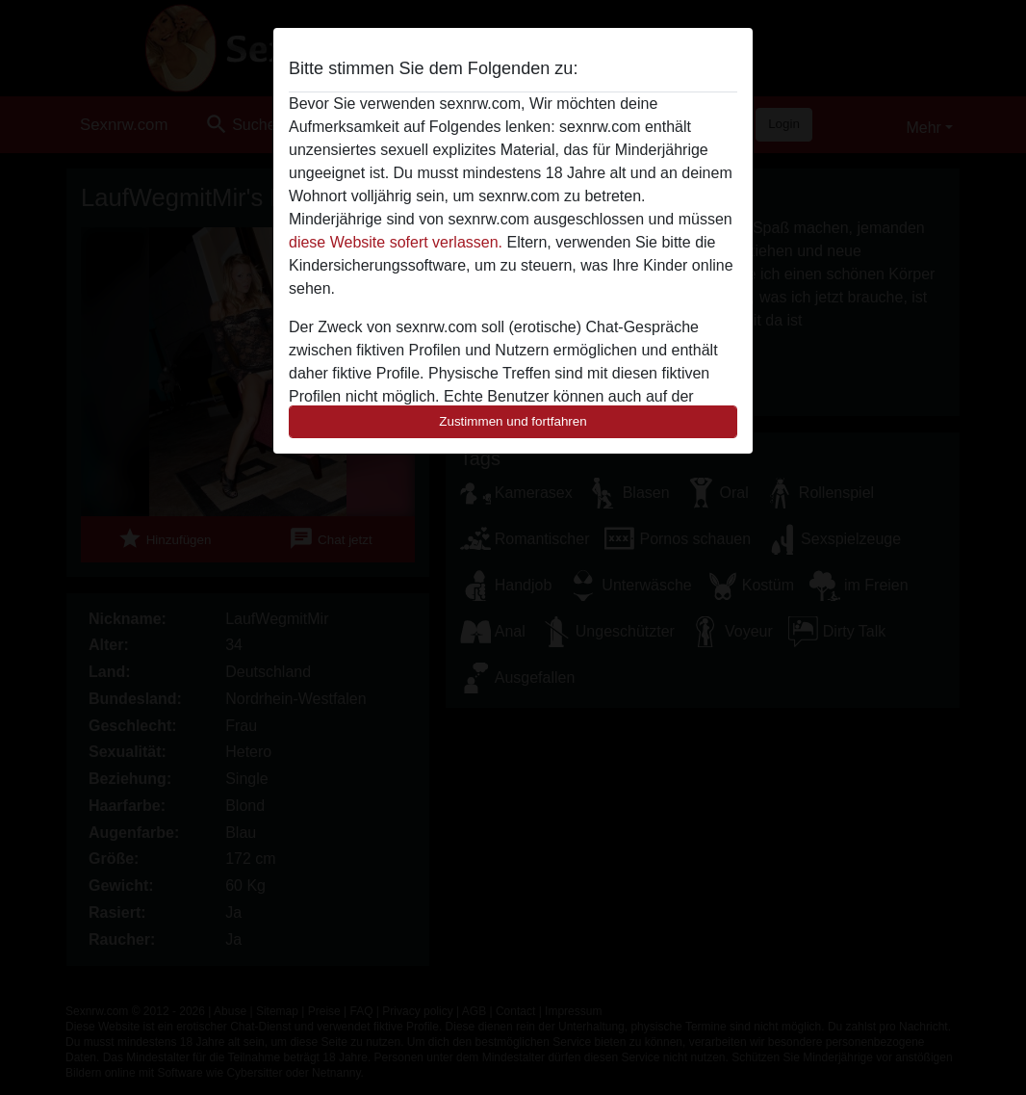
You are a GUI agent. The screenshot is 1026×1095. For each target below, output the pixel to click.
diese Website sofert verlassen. (395, 242)
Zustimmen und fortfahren (513, 421)
